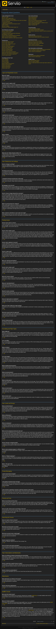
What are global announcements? (8, 63)
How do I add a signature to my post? (8, 43)
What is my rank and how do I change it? (9, 36)
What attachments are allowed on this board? (37, 55)
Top (4, 80)
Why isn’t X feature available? (34, 61)
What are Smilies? (5, 61)
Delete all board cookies (44, 623)
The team (37, 623)
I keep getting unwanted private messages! (36, 29)
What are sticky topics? (6, 65)
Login (31, 7)
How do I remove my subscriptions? (35, 51)
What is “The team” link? (33, 24)
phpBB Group (34, 595)
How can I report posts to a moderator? (9, 51)
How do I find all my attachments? (35, 56)
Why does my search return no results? (35, 42)
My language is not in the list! (7, 34)
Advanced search (51, 2)
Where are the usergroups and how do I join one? (37, 20)
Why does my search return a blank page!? (36, 43)
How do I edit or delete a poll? (7, 47)
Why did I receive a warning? (7, 50)
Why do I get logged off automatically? (9, 19)
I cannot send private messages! (34, 28)
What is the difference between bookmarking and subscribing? (40, 49)
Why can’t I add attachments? (7, 49)
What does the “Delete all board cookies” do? (10, 27)
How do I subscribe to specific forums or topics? (37, 50)
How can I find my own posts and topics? (36, 45)
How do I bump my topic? (6, 55)
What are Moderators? (32, 18)
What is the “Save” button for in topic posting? (10, 52)
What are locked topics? (6, 66)
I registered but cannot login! (7, 22)
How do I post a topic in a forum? (8, 41)
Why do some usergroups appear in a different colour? (38, 22)
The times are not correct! (6, 32)
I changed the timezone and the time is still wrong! (11, 33)
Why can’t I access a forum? (7, 48)
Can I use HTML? (5, 60)
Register (27, 7)
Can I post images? (5, 62)
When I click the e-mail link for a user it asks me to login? (12, 37)
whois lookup (31, 610)
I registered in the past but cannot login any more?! (11, 23)
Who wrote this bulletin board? (34, 60)
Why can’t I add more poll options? (8, 46)
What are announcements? (7, 64)
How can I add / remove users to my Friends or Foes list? (39, 37)
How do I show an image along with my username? (11, 35)
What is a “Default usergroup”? (34, 23)
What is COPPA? (5, 24)
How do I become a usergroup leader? (35, 21)
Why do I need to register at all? (7, 18)
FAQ (24, 7)
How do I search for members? (34, 44)
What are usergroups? (32, 19)
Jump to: (34, 621)
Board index (5, 9)
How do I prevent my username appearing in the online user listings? (14, 20)
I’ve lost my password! (6, 21)
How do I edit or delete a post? (7, 42)
